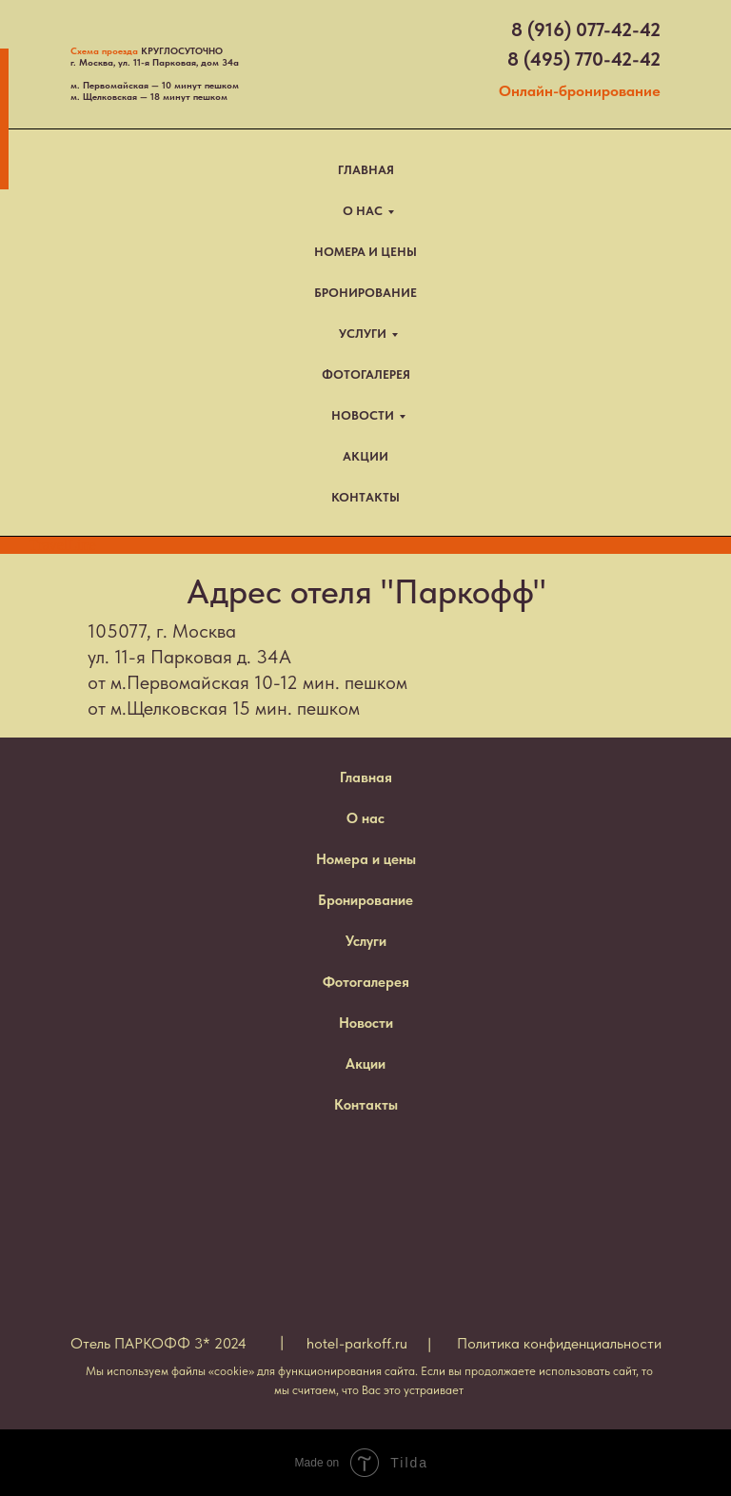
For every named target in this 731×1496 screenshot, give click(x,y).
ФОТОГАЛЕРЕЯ (366, 374)
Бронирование (365, 900)
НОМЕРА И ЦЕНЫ (365, 252)
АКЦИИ (365, 456)
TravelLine (62, 545)
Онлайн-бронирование (580, 91)
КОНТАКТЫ (365, 497)
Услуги (366, 941)
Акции (365, 1064)
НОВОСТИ (362, 415)
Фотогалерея (366, 982)
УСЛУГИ (362, 333)
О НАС (363, 211)
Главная (366, 777)
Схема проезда (104, 50)
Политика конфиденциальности (559, 1343)
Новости (366, 1023)
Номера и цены (366, 859)
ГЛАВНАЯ (366, 170)
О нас (365, 818)
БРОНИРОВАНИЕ (365, 292)
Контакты (366, 1104)
